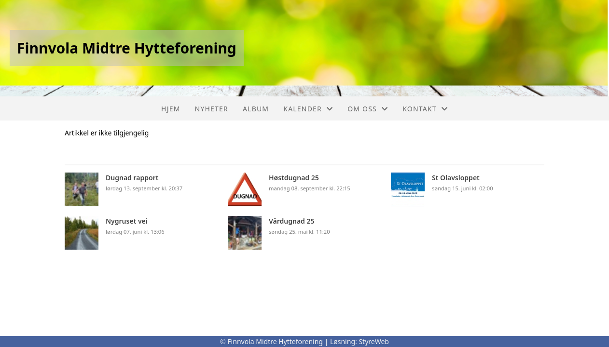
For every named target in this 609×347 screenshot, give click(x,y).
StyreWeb (374, 341)
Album (256, 108)
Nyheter (211, 108)
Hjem (170, 108)
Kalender (308, 108)
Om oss (367, 108)
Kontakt (425, 108)
